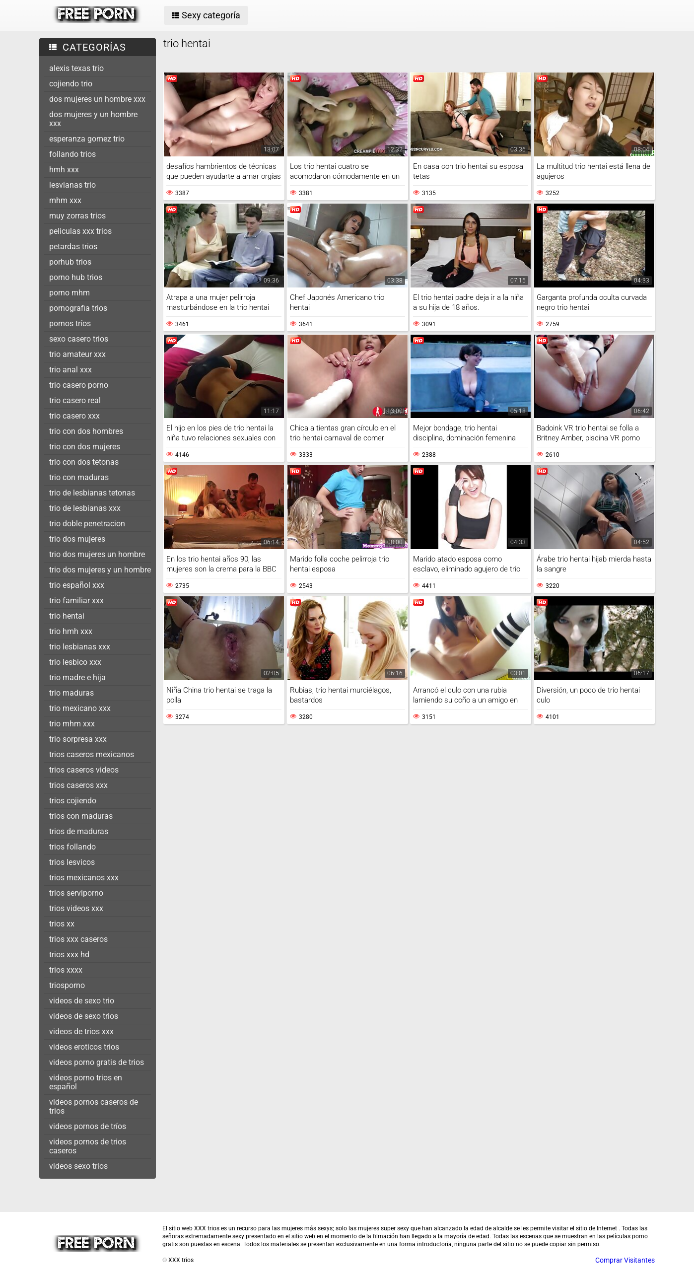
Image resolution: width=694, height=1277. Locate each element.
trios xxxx (65, 970)
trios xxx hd (69, 954)
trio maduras (71, 693)
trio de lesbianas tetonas (92, 492)
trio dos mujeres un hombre (97, 554)
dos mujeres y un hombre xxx (93, 119)
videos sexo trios (78, 1166)
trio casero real (75, 400)
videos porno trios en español (85, 1082)
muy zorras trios (77, 215)
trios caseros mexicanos (91, 754)
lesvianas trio (72, 185)
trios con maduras (81, 816)
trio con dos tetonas (84, 462)
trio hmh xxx (70, 631)
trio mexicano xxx (80, 708)
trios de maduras (78, 831)
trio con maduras (79, 477)
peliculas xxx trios (80, 231)
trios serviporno (76, 893)
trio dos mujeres (77, 539)
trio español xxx (76, 585)
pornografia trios (78, 308)
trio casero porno (78, 385)
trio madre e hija (77, 677)
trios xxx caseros (78, 939)
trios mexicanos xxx (84, 877)
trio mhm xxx (72, 723)
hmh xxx (64, 169)
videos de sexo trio (81, 1000)
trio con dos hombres (86, 431)
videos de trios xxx (81, 1031)
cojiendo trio (70, 83)
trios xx (61, 923)
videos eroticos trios (84, 1047)
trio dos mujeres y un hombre (100, 569)
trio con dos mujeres (84, 446)
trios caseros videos (84, 770)
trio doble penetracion (87, 523)
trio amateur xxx (77, 354)
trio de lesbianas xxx (85, 508)
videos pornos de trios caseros (87, 1146)
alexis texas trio (76, 68)
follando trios (72, 154)
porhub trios (70, 262)
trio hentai (66, 616)
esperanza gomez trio (87, 138)
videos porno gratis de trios (96, 1062)
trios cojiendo (72, 800)
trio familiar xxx (76, 600)
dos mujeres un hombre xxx (97, 99)
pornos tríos (70, 323)
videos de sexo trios (83, 1016)
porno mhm (69, 292)
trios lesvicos (72, 862)
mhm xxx (65, 200)
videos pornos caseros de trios (93, 1106)
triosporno (67, 985)
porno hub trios (75, 277)
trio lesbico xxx (75, 662)
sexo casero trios (78, 339)
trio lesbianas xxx (79, 646)
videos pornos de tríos (87, 1126)
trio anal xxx (70, 369)
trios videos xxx (76, 908)
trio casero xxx (74, 416)
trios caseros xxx (78, 785)
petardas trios (73, 246)
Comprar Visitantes (625, 1260)
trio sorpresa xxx (78, 739)
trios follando (72, 846)
